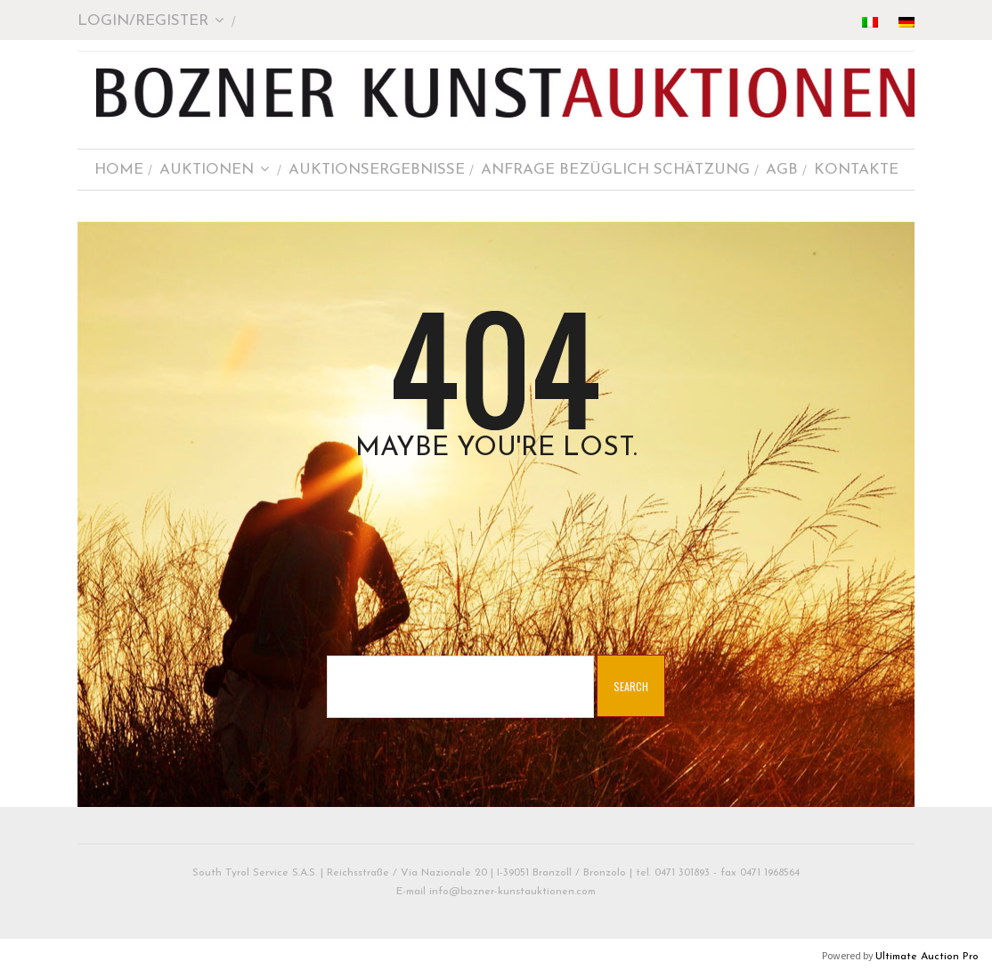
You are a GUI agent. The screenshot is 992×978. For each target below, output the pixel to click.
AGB (782, 169)
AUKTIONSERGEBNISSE (377, 169)
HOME (118, 169)
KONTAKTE (856, 169)
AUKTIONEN (214, 169)
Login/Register (150, 21)
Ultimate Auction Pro (927, 956)
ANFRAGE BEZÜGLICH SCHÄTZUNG (615, 169)
